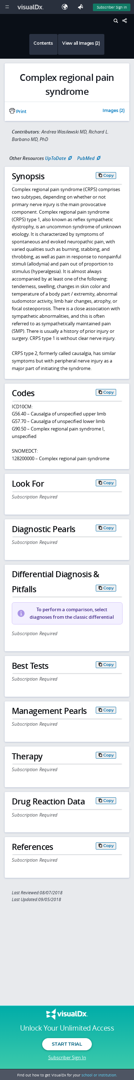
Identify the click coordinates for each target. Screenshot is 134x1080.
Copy (108, 175)
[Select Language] (66, 7)
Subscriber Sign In (67, 1057)
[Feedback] (82, 7)
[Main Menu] (7, 7)
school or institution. (99, 1074)
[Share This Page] (126, 21)
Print (17, 111)
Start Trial (67, 1044)
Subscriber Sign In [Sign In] (112, 7)
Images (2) (114, 111)
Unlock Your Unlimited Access (67, 1028)
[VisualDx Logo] (31, 7)
